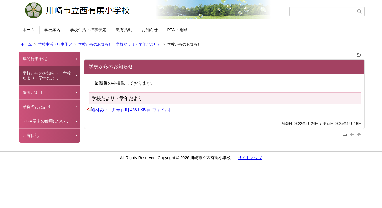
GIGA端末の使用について (46, 121)
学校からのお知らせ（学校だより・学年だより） (119, 44)
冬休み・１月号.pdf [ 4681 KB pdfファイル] (128, 109)
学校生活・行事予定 (88, 29)
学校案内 (52, 29)
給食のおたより (37, 106)
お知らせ (150, 29)
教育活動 (124, 29)
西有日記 (31, 135)
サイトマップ (250, 157)
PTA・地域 (177, 29)
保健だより (33, 92)
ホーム (29, 29)
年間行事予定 (35, 58)
